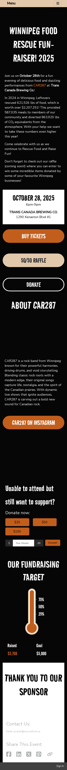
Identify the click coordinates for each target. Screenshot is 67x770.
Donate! (52, 542)
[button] (49, 754)
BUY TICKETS (34, 236)
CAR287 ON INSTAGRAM (33, 422)
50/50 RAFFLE (33, 260)
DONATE (33, 284)
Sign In (60, 766)
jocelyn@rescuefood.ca (27, 731)
